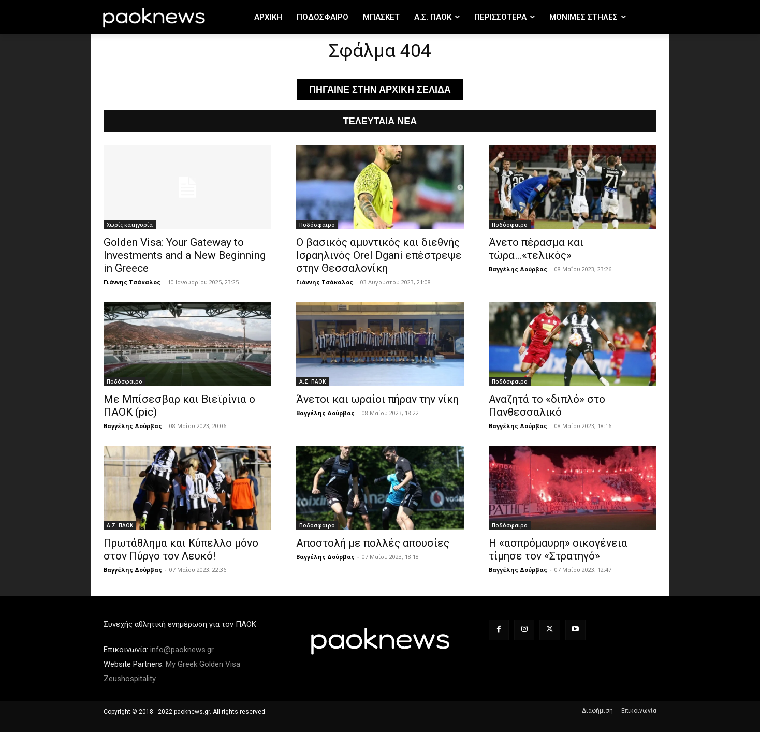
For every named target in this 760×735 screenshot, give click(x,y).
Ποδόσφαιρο (317, 227)
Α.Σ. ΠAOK (312, 384)
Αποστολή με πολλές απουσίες (372, 546)
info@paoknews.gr (182, 652)
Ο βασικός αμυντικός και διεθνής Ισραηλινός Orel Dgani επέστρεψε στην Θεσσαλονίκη (379, 258)
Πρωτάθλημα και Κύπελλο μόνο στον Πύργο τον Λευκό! (181, 552)
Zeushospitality (130, 681)
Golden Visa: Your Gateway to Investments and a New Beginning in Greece (185, 258)
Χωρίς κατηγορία (130, 227)
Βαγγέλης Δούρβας (518, 272)
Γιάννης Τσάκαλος (132, 285)
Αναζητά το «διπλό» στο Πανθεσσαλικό (547, 408)
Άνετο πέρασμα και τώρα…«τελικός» (536, 251)
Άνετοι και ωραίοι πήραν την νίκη (377, 402)
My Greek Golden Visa (203, 667)
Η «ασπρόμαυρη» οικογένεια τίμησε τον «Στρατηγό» (558, 552)
